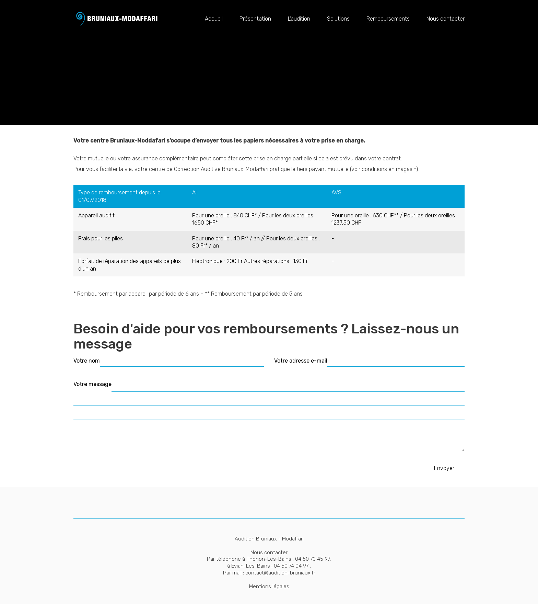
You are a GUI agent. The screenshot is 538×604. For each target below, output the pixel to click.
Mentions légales (269, 586)
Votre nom (86, 360)
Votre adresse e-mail (300, 360)
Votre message (92, 384)
